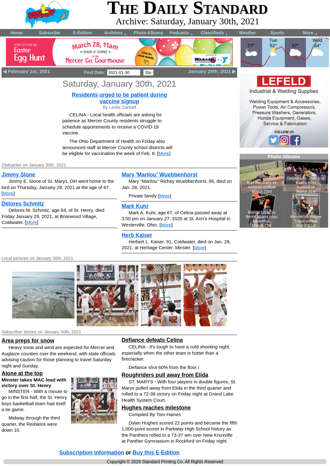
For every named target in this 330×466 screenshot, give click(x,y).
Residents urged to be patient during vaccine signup (119, 98)
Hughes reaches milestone (156, 408)
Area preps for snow (28, 340)
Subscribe (49, 32)
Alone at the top (22, 373)
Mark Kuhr (135, 206)
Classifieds (214, 33)
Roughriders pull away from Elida (165, 375)
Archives (115, 33)
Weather (247, 32)
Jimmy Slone (18, 175)
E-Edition (82, 32)
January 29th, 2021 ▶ (212, 71)
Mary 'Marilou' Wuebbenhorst (159, 175)
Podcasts (181, 33)
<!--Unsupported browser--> (284, 191)
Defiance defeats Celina (152, 340)
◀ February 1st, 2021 (26, 71)
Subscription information (91, 452)
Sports (277, 32)
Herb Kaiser (137, 235)
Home (16, 32)
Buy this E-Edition (156, 452)
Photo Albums (148, 32)
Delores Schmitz (23, 204)
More (310, 33)
